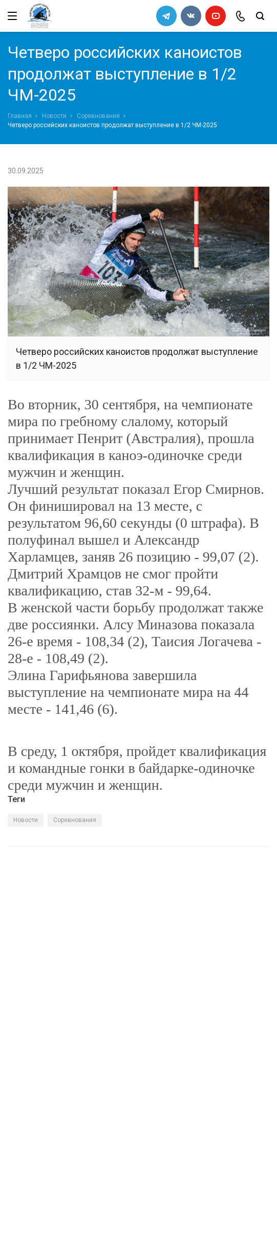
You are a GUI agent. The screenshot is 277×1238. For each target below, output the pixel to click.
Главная (20, 115)
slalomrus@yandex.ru (59, 1170)
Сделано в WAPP (34, 1211)
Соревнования (98, 115)
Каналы (22, 1062)
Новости (54, 115)
